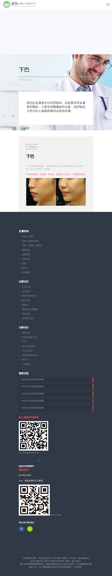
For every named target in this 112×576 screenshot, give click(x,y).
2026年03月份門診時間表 (32, 379)
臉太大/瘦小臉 (28, 346)
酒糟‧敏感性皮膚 (30, 241)
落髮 (24, 263)
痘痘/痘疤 (26, 287)
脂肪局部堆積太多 (30, 355)
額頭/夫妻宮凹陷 (29, 296)
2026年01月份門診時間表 (32, 393)
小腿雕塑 (26, 364)
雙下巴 (25, 360)
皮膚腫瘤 (26, 272)
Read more (55, 514)
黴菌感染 (26, 250)
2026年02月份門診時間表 (32, 386)
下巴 (30, 156)
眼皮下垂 (26, 300)
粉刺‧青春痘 (28, 236)
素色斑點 (26, 291)
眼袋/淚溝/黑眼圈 (29, 309)
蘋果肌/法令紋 (28, 318)
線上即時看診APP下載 (29, 452)
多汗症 (25, 268)
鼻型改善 (26, 314)
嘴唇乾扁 (26, 333)
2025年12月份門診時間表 (32, 401)
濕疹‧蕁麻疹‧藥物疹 (32, 245)
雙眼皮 (25, 305)
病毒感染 (26, 259)
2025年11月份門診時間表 (32, 408)
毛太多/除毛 (27, 351)
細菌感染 (26, 254)
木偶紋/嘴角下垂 (29, 337)
